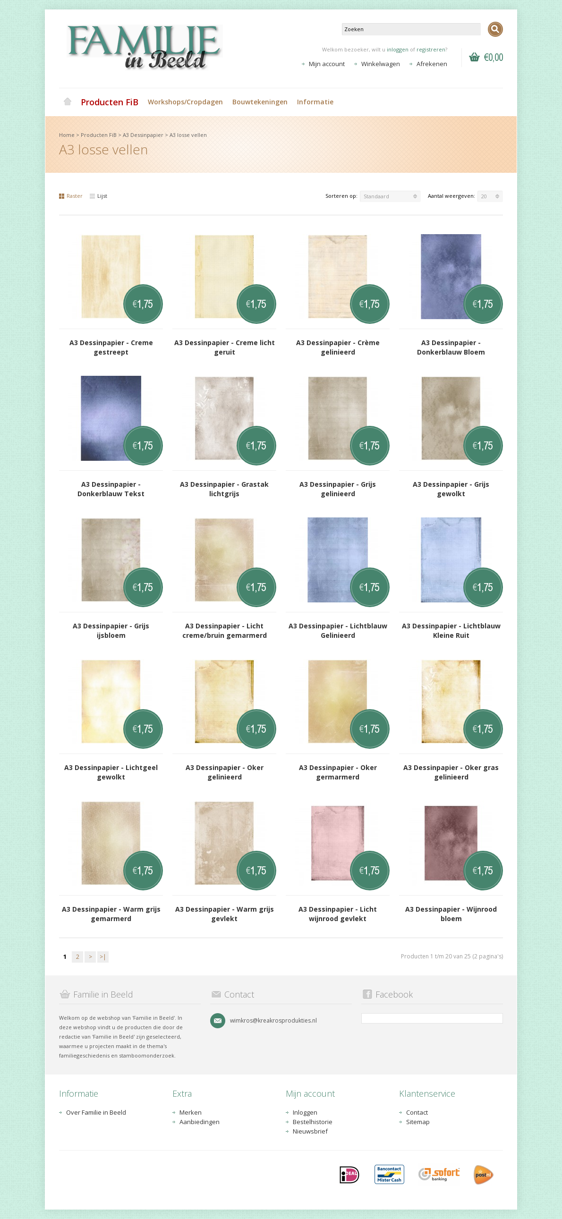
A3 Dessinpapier (143, 134)
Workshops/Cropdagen (185, 101)
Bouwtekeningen (260, 101)
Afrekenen (432, 63)
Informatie (315, 101)
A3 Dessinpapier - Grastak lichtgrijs (224, 489)
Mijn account (327, 63)
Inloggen (305, 1112)
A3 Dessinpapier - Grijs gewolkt (451, 489)
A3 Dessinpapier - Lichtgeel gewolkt (111, 772)
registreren (431, 49)
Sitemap (418, 1121)
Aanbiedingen (199, 1121)
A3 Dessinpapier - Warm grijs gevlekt (224, 914)
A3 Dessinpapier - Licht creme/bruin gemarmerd (224, 630)
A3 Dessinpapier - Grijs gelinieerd (337, 489)
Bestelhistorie (312, 1121)
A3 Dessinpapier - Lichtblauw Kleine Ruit (451, 630)
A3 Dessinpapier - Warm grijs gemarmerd (111, 914)
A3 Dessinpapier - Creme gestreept (111, 347)
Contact (417, 1112)
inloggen (398, 49)
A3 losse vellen (188, 134)
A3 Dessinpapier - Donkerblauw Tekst (111, 489)
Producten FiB (109, 102)
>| (103, 957)
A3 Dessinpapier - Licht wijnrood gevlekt (337, 914)
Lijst (98, 195)
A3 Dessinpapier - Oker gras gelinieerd (451, 772)
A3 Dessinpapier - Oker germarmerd (338, 772)
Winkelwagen (380, 63)
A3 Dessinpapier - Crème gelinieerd (338, 347)
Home (67, 102)
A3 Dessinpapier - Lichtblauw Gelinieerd (338, 630)
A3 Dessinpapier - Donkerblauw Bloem (451, 347)
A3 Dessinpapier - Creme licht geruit (224, 347)
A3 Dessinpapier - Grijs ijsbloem (111, 630)
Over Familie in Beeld (96, 1112)
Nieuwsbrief (310, 1131)
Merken (190, 1112)
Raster (71, 195)
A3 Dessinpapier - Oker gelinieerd (225, 772)
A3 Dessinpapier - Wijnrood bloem (451, 914)
